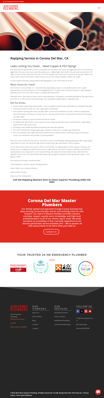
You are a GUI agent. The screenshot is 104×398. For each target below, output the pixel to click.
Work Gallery (37, 317)
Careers (35, 328)
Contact (35, 324)
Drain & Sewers (59, 317)
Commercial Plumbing (62, 324)
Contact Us (51, 231)
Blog (34, 321)
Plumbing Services (61, 313)
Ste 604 (13, 323)
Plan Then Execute (75, 393)
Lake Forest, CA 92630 (18, 327)
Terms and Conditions (24, 395)
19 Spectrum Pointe (17, 319)
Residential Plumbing (62, 321)
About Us (35, 313)
